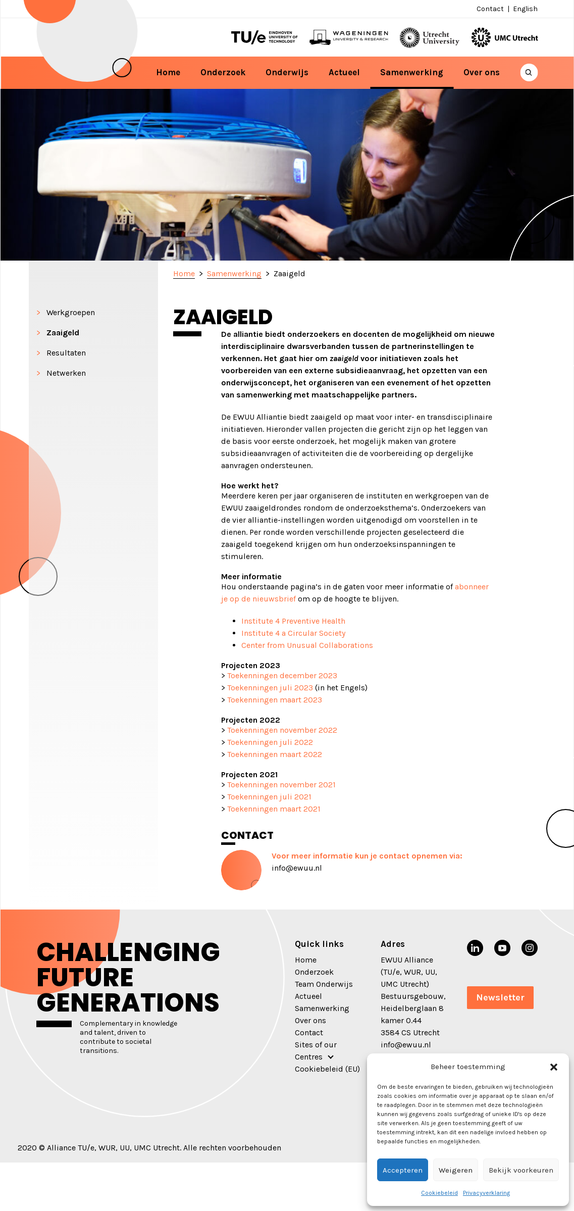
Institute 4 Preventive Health (293, 621)
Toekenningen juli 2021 (269, 796)
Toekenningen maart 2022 (274, 754)
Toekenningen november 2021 (281, 784)
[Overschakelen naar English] (524, 9)
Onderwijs (287, 72)
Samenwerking (411, 72)
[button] (554, 1067)
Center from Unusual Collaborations (307, 645)
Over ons (481, 72)
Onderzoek (222, 72)
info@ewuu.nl (297, 868)
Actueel (344, 72)
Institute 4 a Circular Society (293, 633)
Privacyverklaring (486, 1192)
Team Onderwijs (324, 984)
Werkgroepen (70, 312)
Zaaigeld (62, 332)
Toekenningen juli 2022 (270, 742)
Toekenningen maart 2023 (274, 699)
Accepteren (403, 1170)
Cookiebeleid (439, 1192)
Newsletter (500, 997)
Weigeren (456, 1170)
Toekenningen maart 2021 (274, 809)
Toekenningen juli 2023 (270, 687)
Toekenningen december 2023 (282, 675)
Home (168, 72)
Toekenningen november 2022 (281, 730)
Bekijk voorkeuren (521, 1170)
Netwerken (66, 373)
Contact (490, 9)
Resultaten (66, 353)
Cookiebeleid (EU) (327, 1069)
